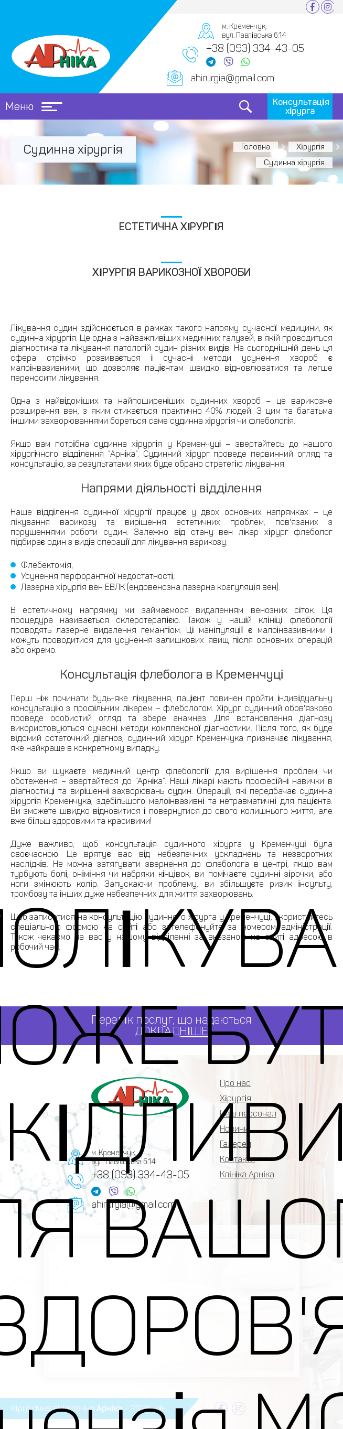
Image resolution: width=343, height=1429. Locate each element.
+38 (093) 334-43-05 (255, 48)
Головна (255, 147)
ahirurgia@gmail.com (232, 78)
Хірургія (310, 147)
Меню (33, 106)
